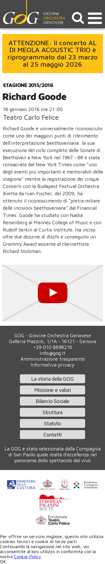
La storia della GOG (52, 378)
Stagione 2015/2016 (28, 85)
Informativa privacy (52, 365)
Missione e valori (52, 390)
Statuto (52, 423)
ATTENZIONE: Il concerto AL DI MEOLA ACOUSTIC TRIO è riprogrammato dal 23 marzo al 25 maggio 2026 (52, 53)
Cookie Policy (27, 556)
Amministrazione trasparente (52, 359)
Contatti (52, 434)
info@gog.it (52, 353)
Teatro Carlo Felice (31, 117)
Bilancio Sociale (52, 401)
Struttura (53, 412)
